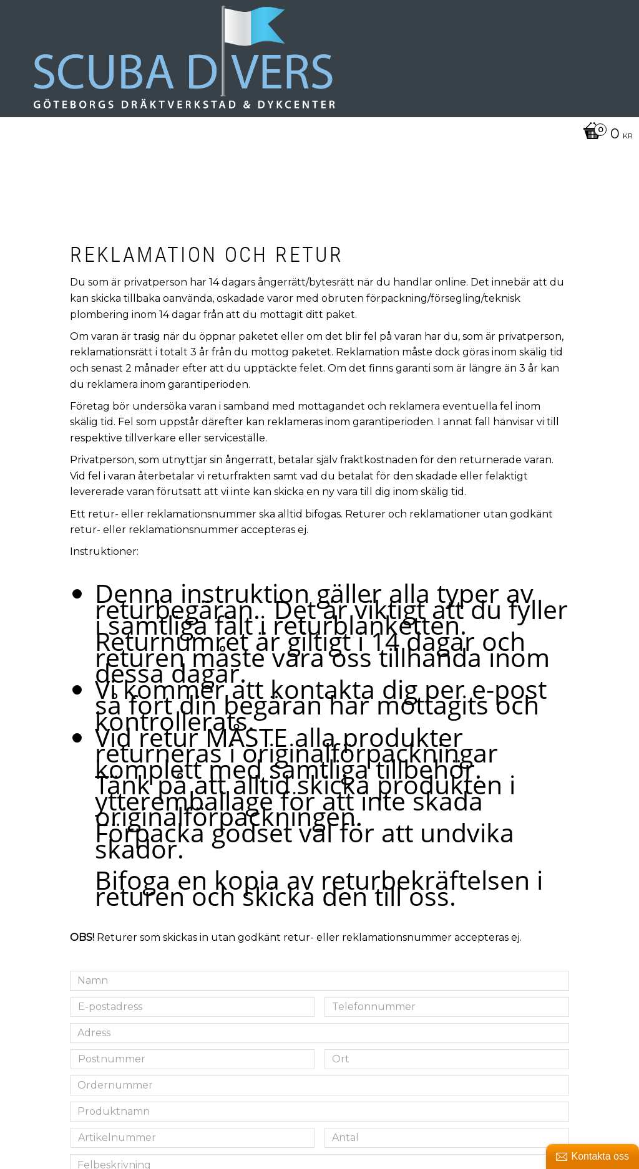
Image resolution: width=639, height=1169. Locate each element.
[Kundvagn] (605, 134)
